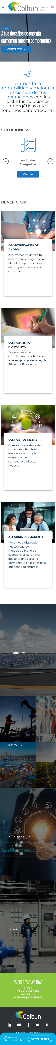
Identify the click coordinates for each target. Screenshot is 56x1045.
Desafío (16, 658)
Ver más (28, 174)
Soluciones (18, 842)
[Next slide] (50, 161)
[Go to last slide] (6, 161)
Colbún (15, 934)
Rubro (15, 750)
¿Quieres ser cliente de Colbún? (28, 1039)
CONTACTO (16, 49)
